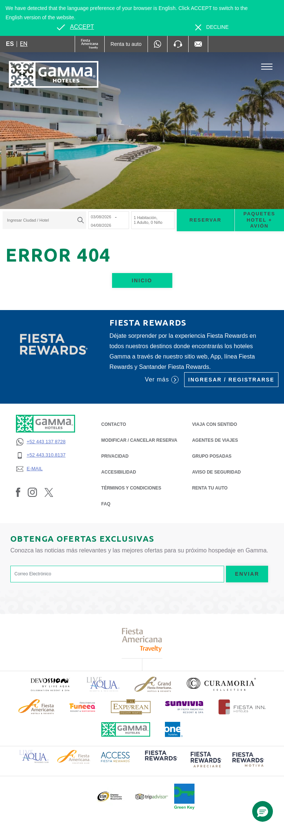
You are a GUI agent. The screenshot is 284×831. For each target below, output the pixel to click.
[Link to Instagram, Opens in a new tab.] (32, 492)
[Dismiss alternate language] (212, 27)
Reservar (205, 220)
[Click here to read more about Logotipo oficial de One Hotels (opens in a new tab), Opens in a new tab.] (174, 729)
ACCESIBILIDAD (118, 472)
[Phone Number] (178, 44)
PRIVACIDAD (115, 455)
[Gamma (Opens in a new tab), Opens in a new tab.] (89, 44)
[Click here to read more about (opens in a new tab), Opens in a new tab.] (50, 684)
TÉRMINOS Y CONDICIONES (131, 488)
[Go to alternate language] (75, 27)
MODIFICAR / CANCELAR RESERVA (139, 440)
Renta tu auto (209, 487)
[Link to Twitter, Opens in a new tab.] (48, 492)
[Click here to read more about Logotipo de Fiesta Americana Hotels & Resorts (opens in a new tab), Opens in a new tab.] (36, 706)
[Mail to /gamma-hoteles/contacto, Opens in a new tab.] (198, 44)
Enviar (247, 574)
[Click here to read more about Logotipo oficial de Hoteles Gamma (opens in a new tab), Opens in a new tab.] (125, 729)
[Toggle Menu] (267, 66)
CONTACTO (113, 424)
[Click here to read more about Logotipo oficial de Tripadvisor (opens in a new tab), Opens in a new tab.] (151, 797)
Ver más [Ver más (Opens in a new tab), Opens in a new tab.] (162, 379)
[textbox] (42, 220)
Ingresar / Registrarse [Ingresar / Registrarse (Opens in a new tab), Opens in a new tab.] (231, 380)
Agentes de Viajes (215, 440)
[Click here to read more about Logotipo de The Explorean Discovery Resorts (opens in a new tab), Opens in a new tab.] (131, 706)
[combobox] (44, 220)
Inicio (142, 280)
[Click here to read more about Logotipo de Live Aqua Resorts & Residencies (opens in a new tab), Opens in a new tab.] (103, 684)
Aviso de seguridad (216, 471)
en (23, 43)
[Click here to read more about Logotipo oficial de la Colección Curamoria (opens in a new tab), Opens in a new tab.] (221, 684)
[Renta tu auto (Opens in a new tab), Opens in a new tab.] (126, 44)
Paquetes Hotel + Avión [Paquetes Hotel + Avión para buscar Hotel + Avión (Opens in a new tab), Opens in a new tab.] (259, 220)
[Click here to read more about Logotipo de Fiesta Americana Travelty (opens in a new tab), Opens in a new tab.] (142, 640)
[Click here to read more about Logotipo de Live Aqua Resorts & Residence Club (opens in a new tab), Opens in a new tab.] (33, 756)
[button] (262, 811)
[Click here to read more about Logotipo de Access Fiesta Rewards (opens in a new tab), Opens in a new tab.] (115, 756)
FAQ (106, 504)
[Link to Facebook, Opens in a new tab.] (18, 492)
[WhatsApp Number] (157, 44)
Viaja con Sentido (214, 424)
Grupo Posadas (211, 456)
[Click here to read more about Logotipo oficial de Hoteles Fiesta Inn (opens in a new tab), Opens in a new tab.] (242, 706)
